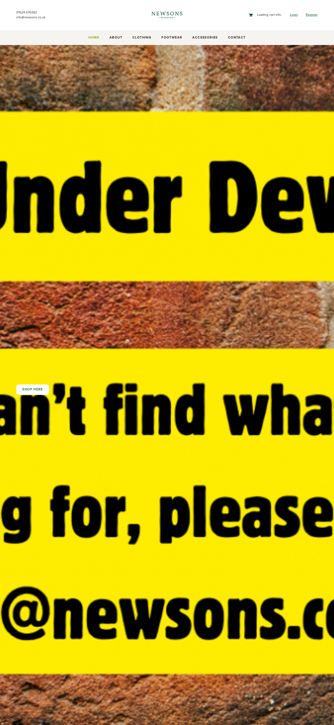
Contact (237, 37)
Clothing (141, 37)
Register (311, 15)
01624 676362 (27, 12)
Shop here (32, 389)
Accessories (205, 37)
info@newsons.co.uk (33, 18)
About (115, 37)
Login (291, 15)
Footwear (171, 37)
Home (93, 37)
